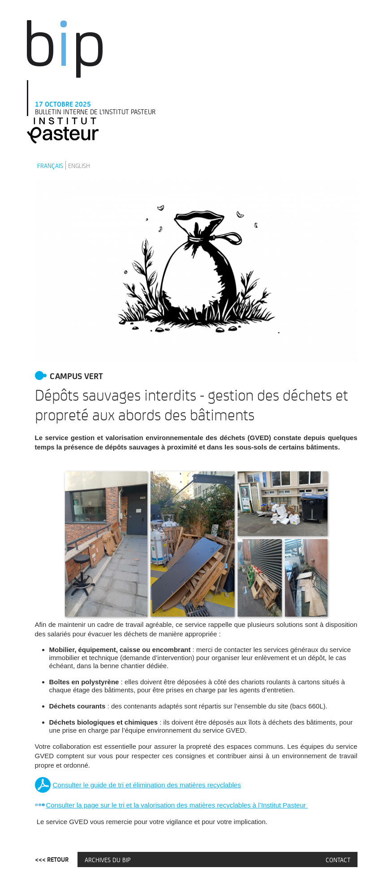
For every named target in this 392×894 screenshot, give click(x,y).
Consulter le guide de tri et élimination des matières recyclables (147, 785)
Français (50, 165)
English (79, 165)
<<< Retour (52, 859)
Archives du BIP (108, 859)
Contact (338, 859)
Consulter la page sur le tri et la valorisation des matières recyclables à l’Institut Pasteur (177, 805)
